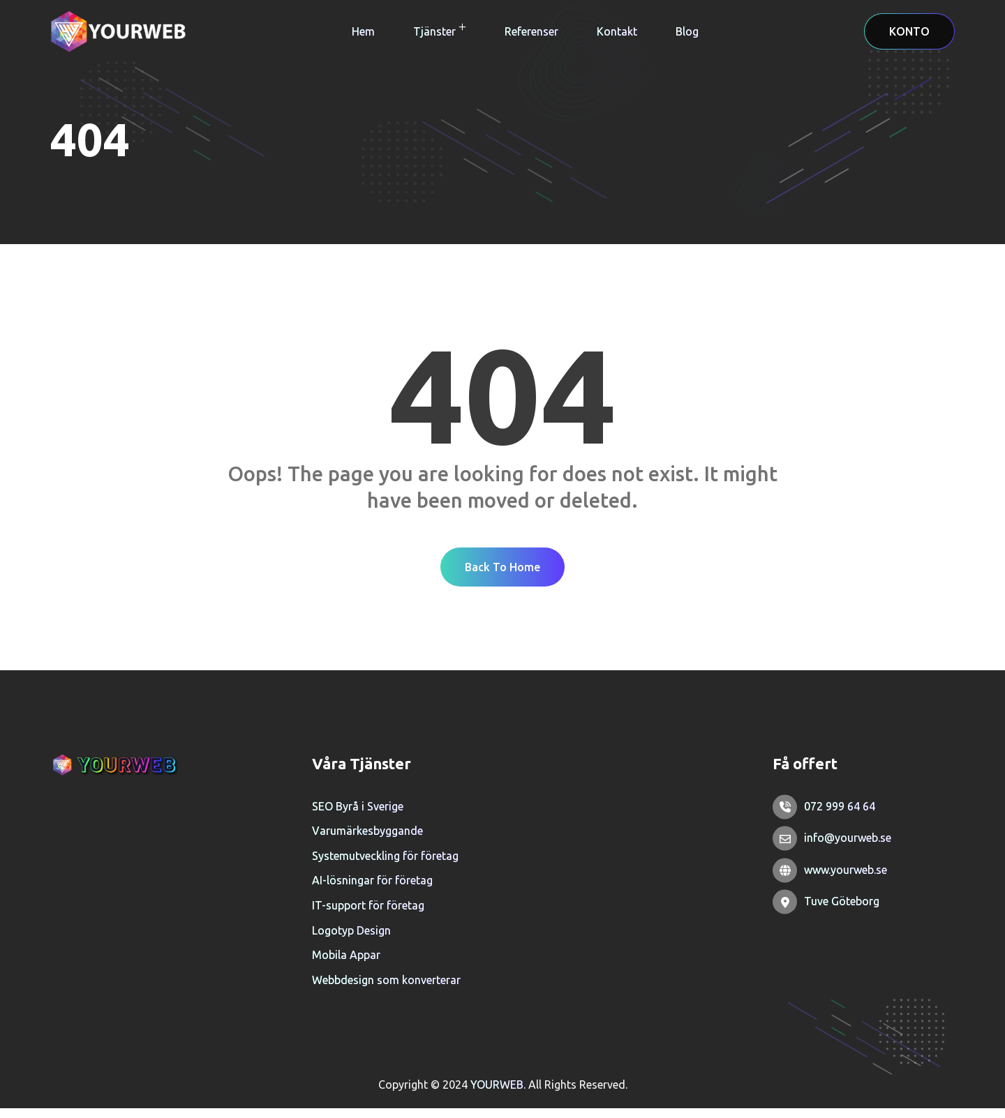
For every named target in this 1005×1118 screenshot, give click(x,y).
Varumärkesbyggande (367, 840)
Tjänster (434, 31)
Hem (363, 31)
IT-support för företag (368, 915)
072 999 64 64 (839, 816)
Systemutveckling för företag (385, 865)
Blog (687, 31)
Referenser (531, 31)
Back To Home (502, 576)
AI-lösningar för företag (372, 890)
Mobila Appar (346, 964)
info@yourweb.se (847, 847)
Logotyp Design (351, 940)
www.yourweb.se (845, 879)
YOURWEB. (499, 1094)
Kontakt (617, 31)
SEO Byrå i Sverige (357, 816)
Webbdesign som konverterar (386, 989)
